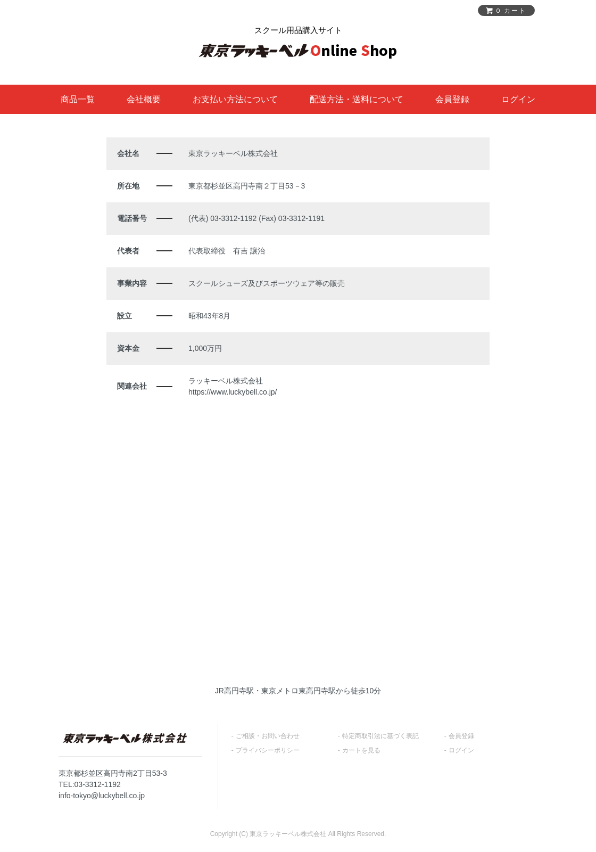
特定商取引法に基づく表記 (380, 736)
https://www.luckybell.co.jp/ (232, 392)
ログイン (518, 99)
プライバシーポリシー (268, 750)
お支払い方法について (235, 99)
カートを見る (361, 750)
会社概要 (144, 99)
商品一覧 (78, 99)
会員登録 (452, 99)
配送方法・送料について (356, 99)
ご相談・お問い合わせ (268, 736)
